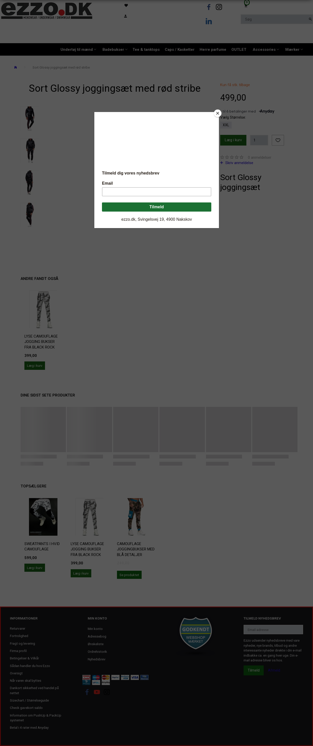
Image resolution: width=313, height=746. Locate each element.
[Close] (217, 113)
